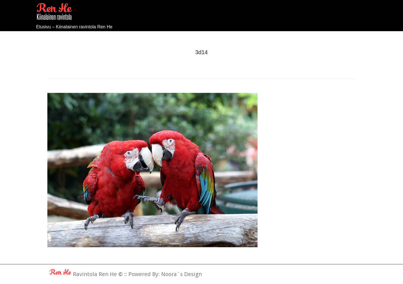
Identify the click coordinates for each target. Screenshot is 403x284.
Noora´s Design (181, 274)
